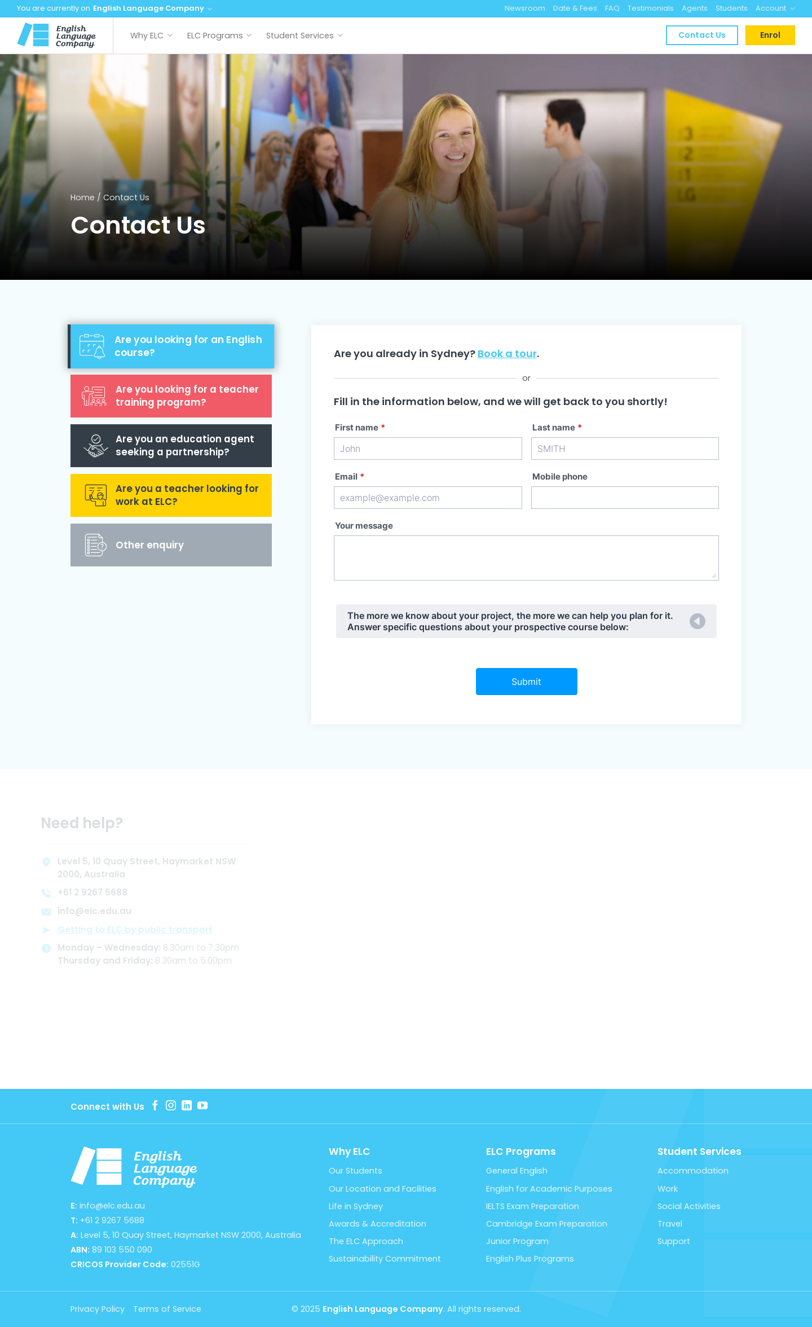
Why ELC (151, 35)
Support (673, 1241)
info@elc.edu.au (112, 1205)
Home (82, 197)
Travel (669, 1223)
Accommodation (693, 1170)
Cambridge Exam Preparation (546, 1223)
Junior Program (517, 1241)
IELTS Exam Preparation (532, 1206)
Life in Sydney (356, 1206)
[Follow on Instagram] (171, 1106)
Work (667, 1188)
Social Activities (689, 1206)
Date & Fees (575, 8)
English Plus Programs (530, 1258)
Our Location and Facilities (382, 1188)
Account (775, 8)
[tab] (171, 346)
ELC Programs (219, 35)
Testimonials (651, 8)
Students (732, 8)
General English (517, 1170)
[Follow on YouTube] (202, 1106)
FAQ (612, 8)
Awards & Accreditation (377, 1223)
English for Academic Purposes (549, 1188)
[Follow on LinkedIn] (187, 1106)
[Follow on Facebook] (155, 1106)
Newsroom (525, 8)
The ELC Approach (366, 1241)
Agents (695, 8)
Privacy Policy (97, 1309)
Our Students (355, 1170)
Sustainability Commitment (385, 1258)
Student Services (304, 35)
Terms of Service (167, 1309)
